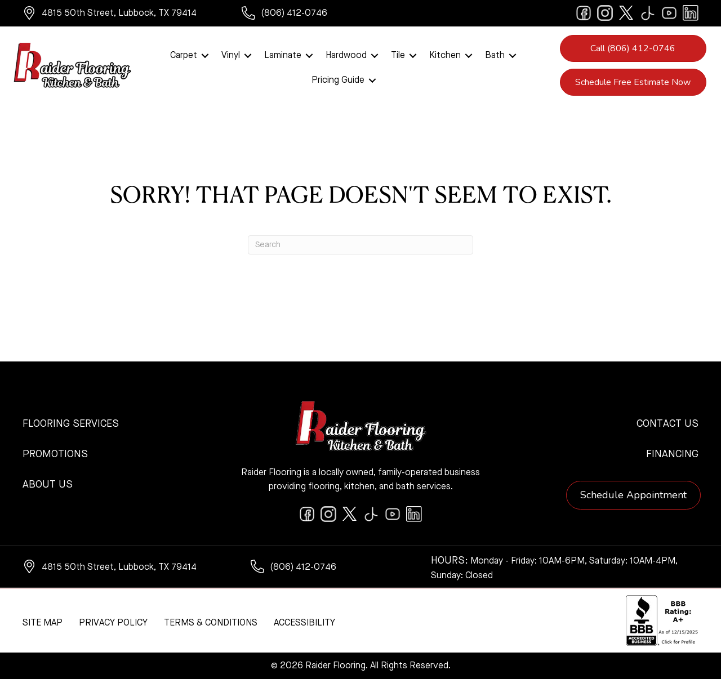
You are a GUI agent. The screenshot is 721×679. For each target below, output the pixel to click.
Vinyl (230, 55)
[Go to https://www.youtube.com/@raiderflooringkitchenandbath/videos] (669, 13)
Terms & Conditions (210, 623)
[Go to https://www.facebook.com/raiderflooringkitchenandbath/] (583, 13)
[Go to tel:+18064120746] (295, 14)
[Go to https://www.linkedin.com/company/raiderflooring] (690, 13)
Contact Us (667, 424)
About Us (48, 485)
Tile (398, 55)
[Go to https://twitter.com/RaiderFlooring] (626, 13)
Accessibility (304, 623)
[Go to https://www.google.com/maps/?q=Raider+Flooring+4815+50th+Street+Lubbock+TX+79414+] (121, 14)
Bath (495, 55)
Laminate (282, 55)
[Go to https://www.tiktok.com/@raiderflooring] (648, 13)
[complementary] (81, 617)
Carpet (183, 55)
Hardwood (346, 55)
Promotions (55, 454)
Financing (672, 454)
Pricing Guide (337, 80)
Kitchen (445, 55)
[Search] (360, 244)
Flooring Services (71, 424)
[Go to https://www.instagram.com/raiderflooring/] (605, 13)
